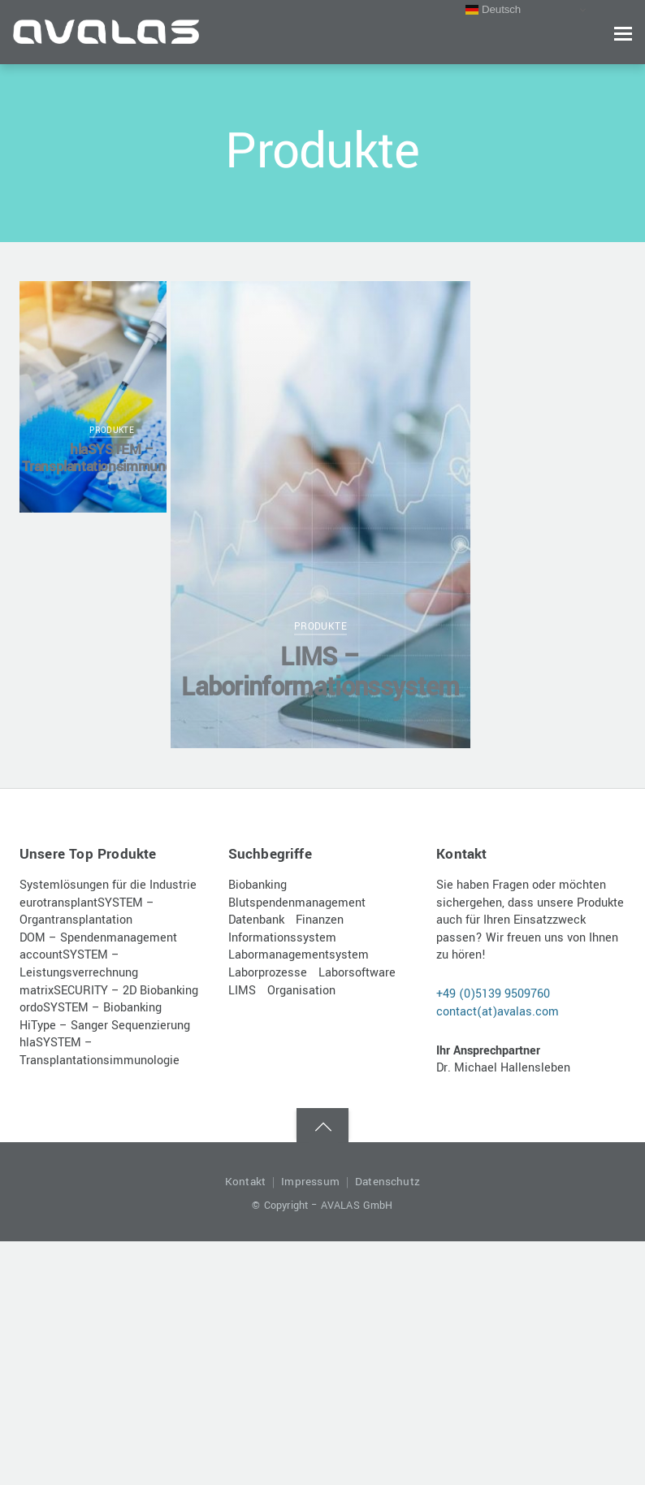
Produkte (111, 430)
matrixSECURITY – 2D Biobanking (108, 990)
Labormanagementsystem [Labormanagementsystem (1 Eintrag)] (298, 954)
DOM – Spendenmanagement (98, 937)
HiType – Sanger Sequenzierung (104, 1025)
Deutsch (493, 9)
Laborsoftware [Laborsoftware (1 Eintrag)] (357, 972)
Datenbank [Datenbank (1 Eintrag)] (256, 920)
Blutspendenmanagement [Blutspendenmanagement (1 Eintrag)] (297, 902)
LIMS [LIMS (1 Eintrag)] (242, 990)
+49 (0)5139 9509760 (493, 993)
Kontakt (245, 1181)
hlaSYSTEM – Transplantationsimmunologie (111, 458)
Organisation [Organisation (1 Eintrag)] (301, 990)
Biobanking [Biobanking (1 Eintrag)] (257, 885)
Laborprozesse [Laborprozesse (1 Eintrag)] (267, 972)
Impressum (310, 1181)
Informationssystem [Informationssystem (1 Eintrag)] (282, 937)
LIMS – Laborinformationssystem (320, 672)
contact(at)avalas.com (497, 1011)
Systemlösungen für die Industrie (108, 885)
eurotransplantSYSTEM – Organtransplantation (86, 911)
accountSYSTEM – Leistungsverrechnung (78, 963)
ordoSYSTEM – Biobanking (90, 1007)
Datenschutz (387, 1181)
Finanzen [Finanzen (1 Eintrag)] (320, 920)
